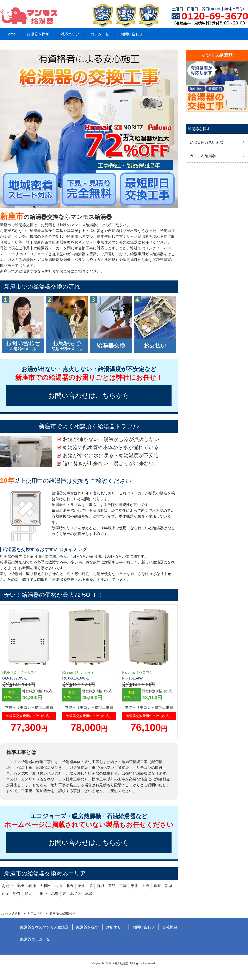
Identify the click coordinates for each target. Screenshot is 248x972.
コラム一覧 (100, 34)
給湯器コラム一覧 (35, 939)
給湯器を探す (38, 34)
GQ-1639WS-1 (14, 678)
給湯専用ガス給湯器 (206, 142)
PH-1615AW (132, 678)
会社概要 (169, 927)
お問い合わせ (131, 34)
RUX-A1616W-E (75, 678)
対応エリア (70, 34)
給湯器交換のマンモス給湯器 (44, 927)
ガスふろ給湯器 (203, 156)
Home (11, 34)
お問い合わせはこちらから (89, 395)
